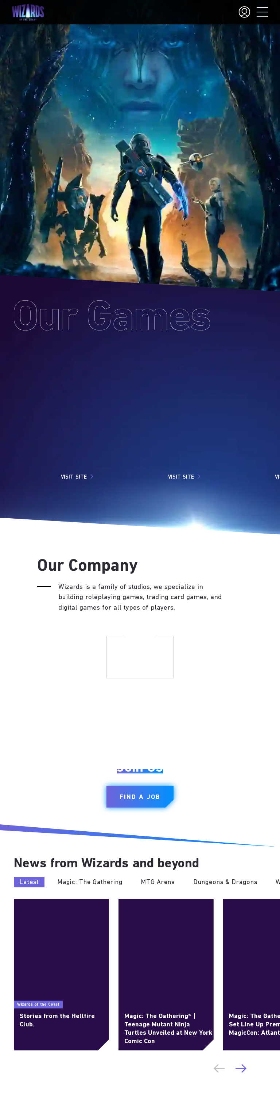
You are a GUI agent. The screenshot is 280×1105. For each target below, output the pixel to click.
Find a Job (140, 797)
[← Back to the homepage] (28, 12)
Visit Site (78, 476)
